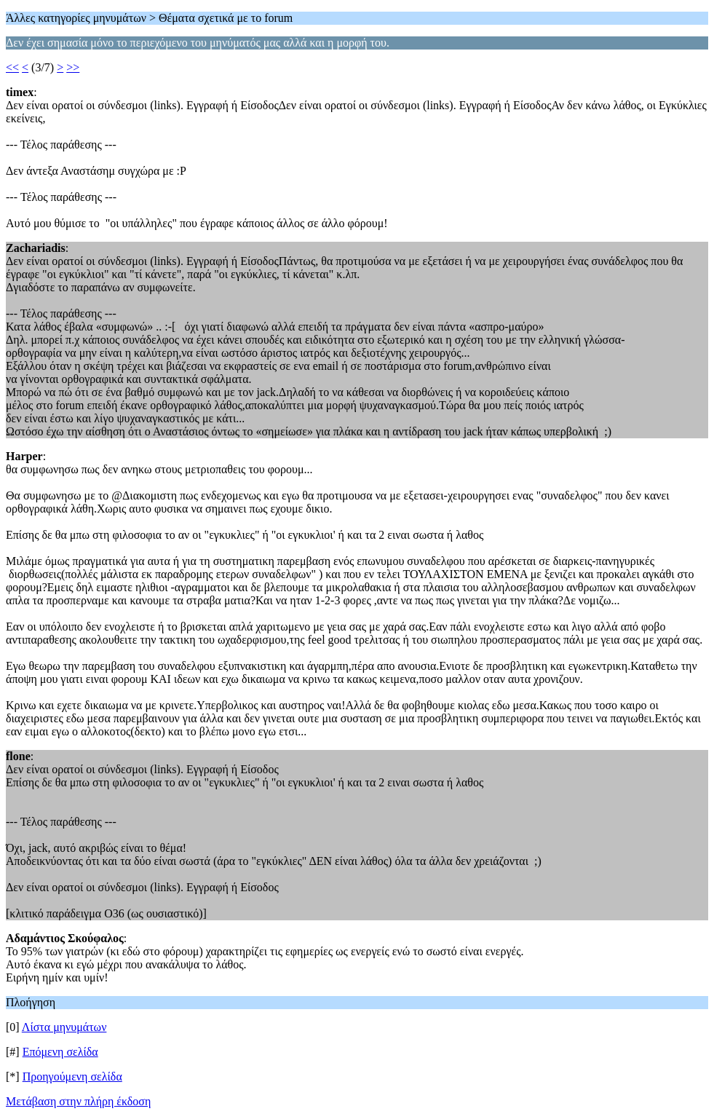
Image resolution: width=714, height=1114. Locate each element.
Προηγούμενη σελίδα (72, 1076)
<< (12, 67)
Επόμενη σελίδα (60, 1052)
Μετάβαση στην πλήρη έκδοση (78, 1101)
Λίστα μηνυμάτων (64, 1027)
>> (72, 67)
